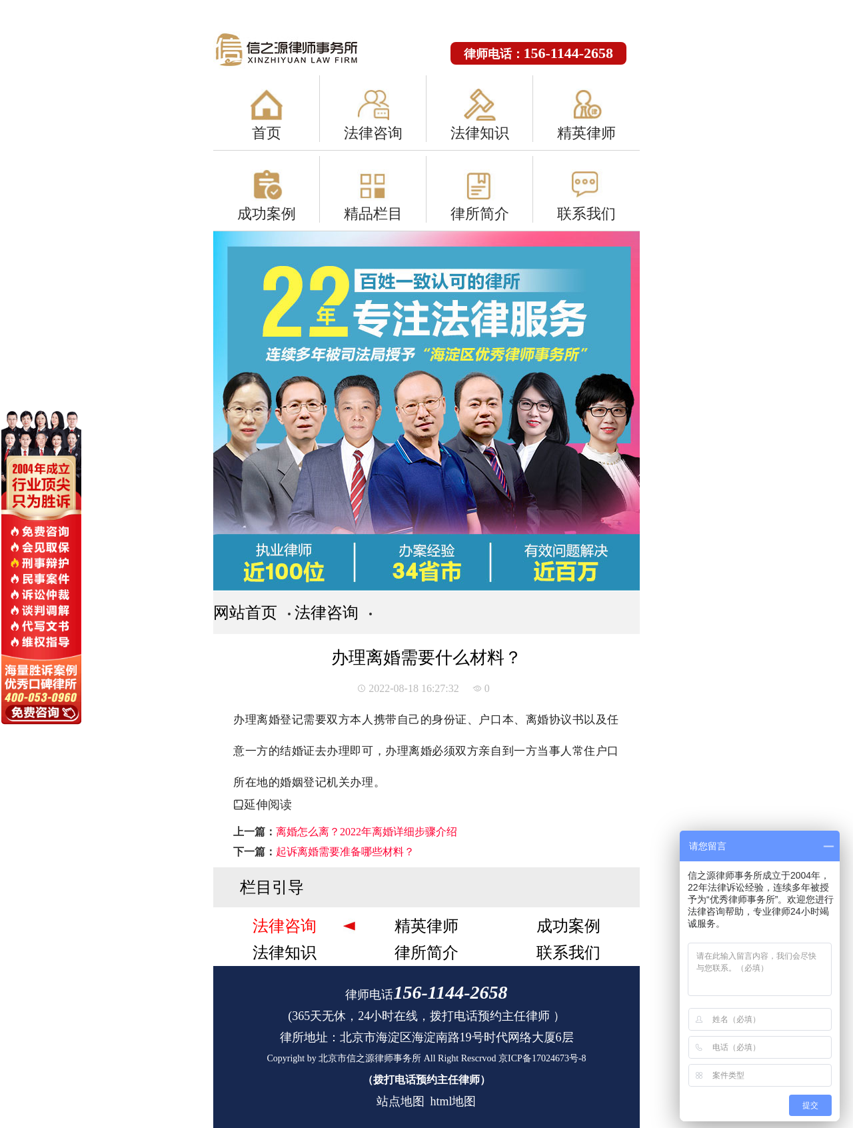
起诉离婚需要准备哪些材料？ (345, 851)
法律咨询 (373, 133)
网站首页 (245, 612)
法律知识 (479, 133)
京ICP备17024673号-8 (542, 1058)
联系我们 (586, 213)
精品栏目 (373, 213)
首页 (266, 133)
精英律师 (586, 133)
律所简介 (479, 213)
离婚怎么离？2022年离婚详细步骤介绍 (366, 831)
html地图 (453, 1101)
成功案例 (266, 213)
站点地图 (401, 1101)
